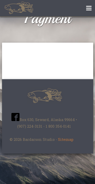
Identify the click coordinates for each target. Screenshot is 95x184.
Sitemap (65, 139)
